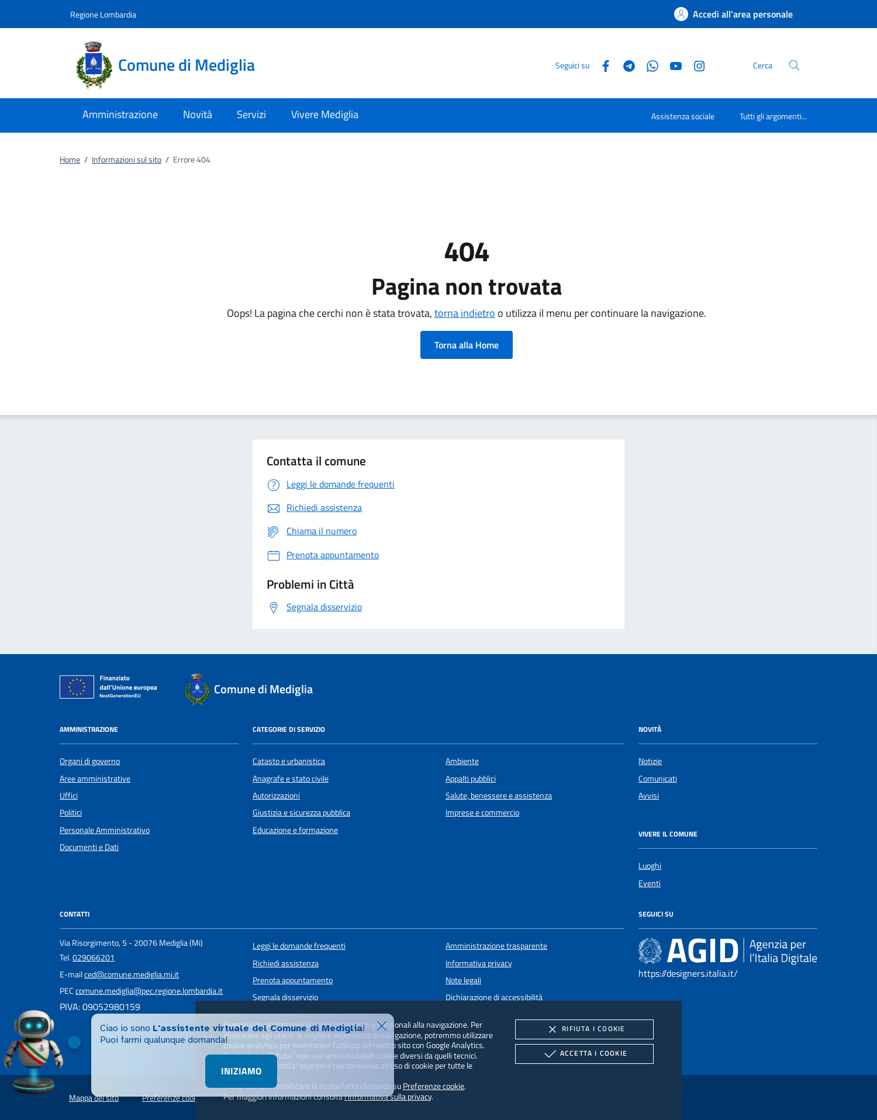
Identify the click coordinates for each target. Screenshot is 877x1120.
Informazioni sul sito (126, 159)
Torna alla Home (466, 345)
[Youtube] (671, 64)
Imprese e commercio (482, 812)
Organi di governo (90, 761)
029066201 (93, 957)
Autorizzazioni (276, 795)
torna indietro (464, 313)
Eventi (649, 883)
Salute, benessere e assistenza (499, 795)
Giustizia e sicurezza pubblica (301, 812)
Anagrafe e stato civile (291, 778)
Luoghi (649, 865)
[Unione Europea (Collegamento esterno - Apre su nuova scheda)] (112, 689)
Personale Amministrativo (105, 830)
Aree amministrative (95, 778)
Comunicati (657, 778)
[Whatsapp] (648, 64)
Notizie (650, 761)
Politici (71, 812)
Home (70, 159)
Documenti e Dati (89, 847)
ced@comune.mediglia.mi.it (131, 974)
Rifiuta (584, 1029)
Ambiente (462, 761)
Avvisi (648, 795)
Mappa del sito (94, 1097)
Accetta (584, 1054)
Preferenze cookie (433, 1086)
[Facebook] (601, 64)
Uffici (69, 795)
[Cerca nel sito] (794, 65)
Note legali (463, 980)
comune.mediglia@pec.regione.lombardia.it (149, 990)
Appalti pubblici (471, 778)
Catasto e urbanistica (289, 761)
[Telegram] (624, 64)
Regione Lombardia (103, 14)
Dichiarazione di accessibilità (494, 997)
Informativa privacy (479, 963)
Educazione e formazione (295, 830)
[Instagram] (694, 64)
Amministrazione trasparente (496, 945)
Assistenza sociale (682, 116)
